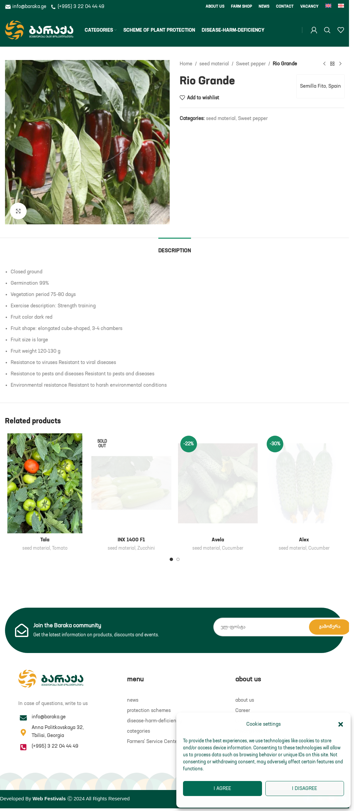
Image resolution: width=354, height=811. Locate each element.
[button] (340, 724)
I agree (222, 788)
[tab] (174, 248)
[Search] (327, 30)
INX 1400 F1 (131, 539)
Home (186, 63)
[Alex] (304, 483)
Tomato (60, 548)
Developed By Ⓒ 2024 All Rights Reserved (65, 798)
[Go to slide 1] (171, 559)
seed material (214, 63)
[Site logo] (39, 29)
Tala (44, 539)
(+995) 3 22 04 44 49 (77, 6)
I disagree (304, 788)
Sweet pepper (251, 63)
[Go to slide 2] (178, 559)
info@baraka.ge (26, 6)
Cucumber (232, 548)
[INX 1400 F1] (131, 483)
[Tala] (45, 483)
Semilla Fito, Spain (320, 86)
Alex (304, 539)
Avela (218, 539)
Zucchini (146, 548)
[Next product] (340, 64)
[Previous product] (324, 64)
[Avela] (218, 483)
